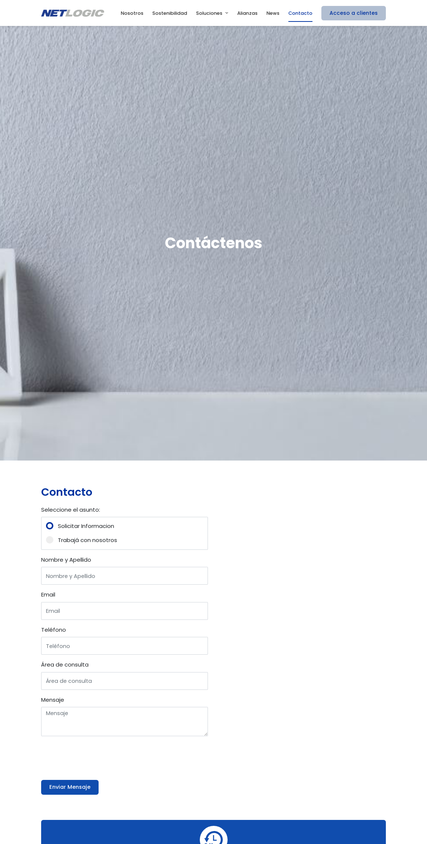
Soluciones (209, 13)
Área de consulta (65, 664)
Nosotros (132, 13)
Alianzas (247, 13)
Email (48, 594)
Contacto (300, 13)
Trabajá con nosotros (87, 540)
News (273, 13)
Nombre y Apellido (66, 560)
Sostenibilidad (169, 13)
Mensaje (52, 700)
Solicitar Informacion (86, 526)
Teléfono (53, 630)
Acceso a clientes (354, 13)
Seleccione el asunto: (70, 510)
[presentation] (97, 756)
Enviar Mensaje (69, 787)
